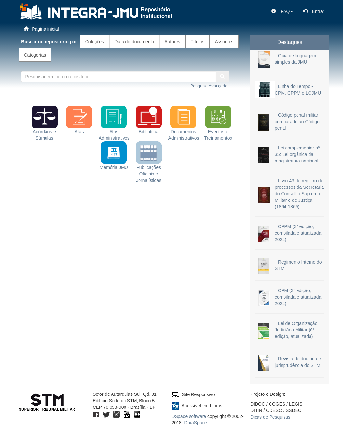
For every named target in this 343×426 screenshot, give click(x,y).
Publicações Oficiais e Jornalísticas (149, 166)
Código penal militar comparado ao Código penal (297, 121)
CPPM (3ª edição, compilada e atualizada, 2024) (299, 233)
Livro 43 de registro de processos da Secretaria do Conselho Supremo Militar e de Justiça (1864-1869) (299, 193)
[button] (282, 11)
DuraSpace (195, 422)
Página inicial (45, 29)
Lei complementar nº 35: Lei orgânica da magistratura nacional (297, 154)
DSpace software (189, 416)
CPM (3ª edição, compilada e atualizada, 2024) (299, 297)
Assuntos (224, 41)
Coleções (94, 41)
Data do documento (134, 41)
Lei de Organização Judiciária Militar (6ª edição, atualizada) (296, 330)
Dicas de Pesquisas (270, 417)
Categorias (35, 55)
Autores (172, 41)
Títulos (197, 41)
